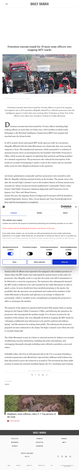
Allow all (64, 262)
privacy (18, 465)
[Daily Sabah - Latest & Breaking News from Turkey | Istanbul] (40, 4)
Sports (15, 446)
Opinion (39, 446)
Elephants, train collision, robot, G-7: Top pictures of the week (31, 415)
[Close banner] (76, 207)
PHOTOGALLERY (15, 421)
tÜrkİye (7, 384)
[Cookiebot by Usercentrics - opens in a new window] (62, 206)
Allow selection (39, 262)
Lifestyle (39, 442)
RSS (52, 465)
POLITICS (14, 438)
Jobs (9, 465)
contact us (41, 465)
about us (29, 465)
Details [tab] (39, 213)
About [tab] (65, 213)
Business (15, 442)
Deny (14, 262)
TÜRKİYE (39, 438)
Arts (64, 442)
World (64, 438)
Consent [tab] (14, 213)
